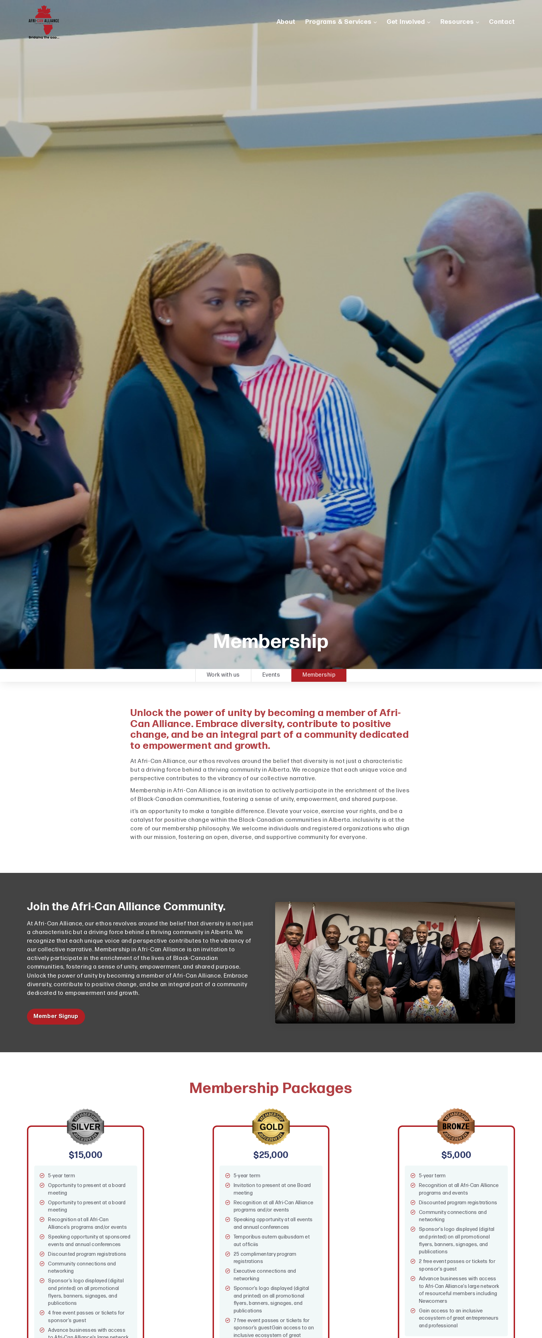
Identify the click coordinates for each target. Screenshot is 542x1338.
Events (271, 675)
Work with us (223, 675)
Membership (318, 675)
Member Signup (56, 1016)
